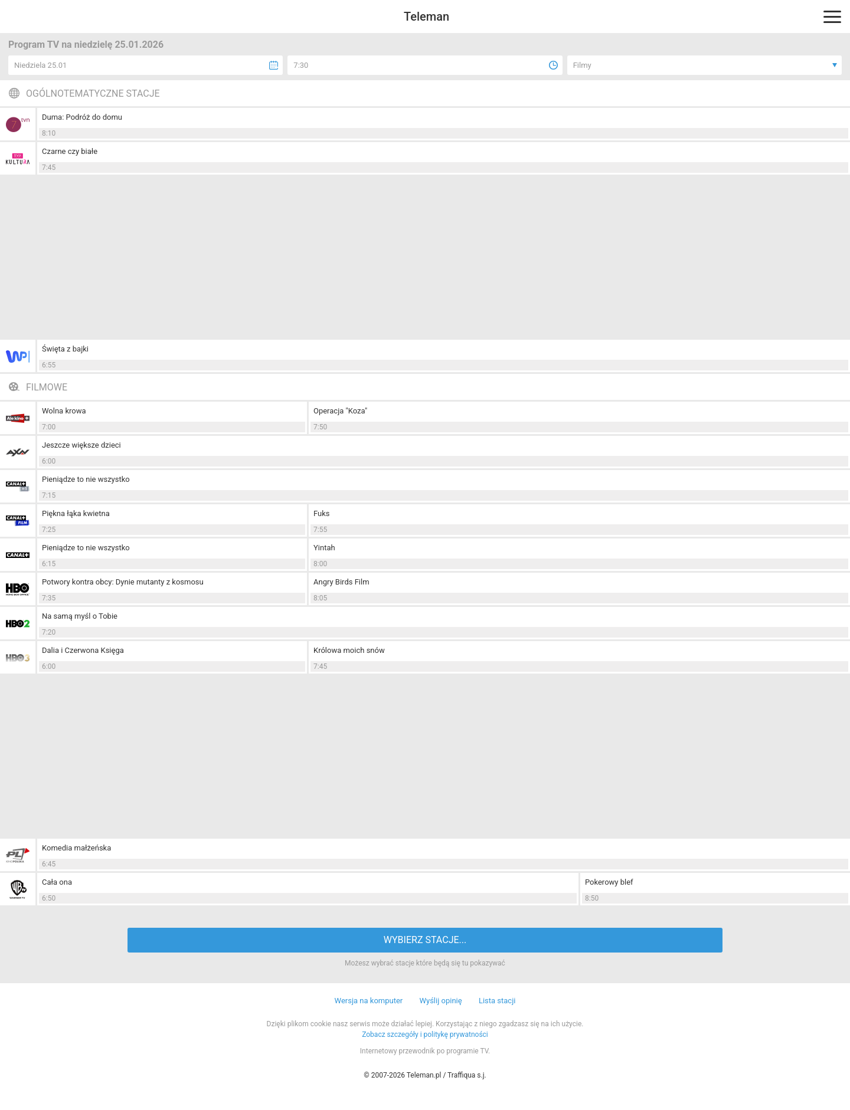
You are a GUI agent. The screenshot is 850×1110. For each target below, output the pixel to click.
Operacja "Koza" (340, 410)
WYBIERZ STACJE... (425, 939)
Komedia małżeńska (76, 847)
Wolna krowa (64, 410)
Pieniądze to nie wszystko (86, 479)
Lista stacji (497, 1000)
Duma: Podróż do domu (82, 117)
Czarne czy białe (69, 151)
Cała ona (57, 882)
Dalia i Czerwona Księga (83, 650)
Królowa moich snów (349, 650)
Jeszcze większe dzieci (81, 445)
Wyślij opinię (440, 1000)
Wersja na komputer (369, 1000)
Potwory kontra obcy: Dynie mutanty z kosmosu (123, 581)
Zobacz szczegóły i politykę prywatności (425, 1034)
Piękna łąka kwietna (76, 513)
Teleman (426, 16)
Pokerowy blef (609, 882)
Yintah (324, 547)
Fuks (321, 513)
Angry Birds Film (341, 581)
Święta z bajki (65, 348)
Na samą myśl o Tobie (79, 616)
